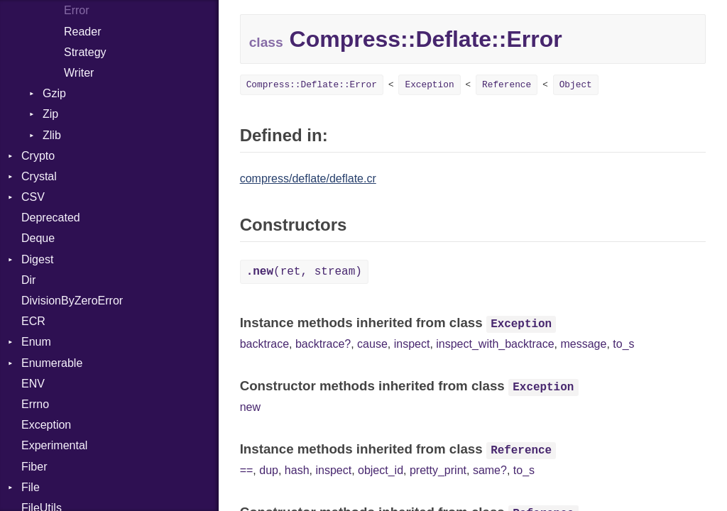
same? (490, 470)
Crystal (39, 176)
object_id (380, 470)
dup (268, 470)
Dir (28, 280)
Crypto (38, 156)
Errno (35, 404)
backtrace (264, 344)
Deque (38, 238)
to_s (623, 344)
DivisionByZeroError (72, 301)
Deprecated (50, 217)
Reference (506, 84)
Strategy (85, 52)
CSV (33, 197)
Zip (50, 114)
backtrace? (323, 344)
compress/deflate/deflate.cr (308, 178)
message (583, 344)
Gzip (54, 93)
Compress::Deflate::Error (311, 84)
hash (297, 470)
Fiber (34, 467)
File (30, 487)
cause (372, 344)
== (246, 470)
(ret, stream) (304, 271)
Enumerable (51, 363)
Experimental (54, 445)
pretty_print (438, 470)
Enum (36, 342)
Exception (46, 425)
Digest (37, 259)
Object (575, 84)
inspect (412, 344)
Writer (79, 73)
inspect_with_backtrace (495, 344)
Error (76, 10)
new (250, 407)
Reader (82, 32)
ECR (33, 321)
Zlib (52, 135)
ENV (33, 384)
